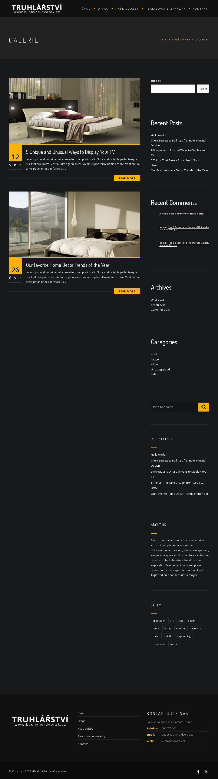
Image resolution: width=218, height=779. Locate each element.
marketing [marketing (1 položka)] (196, 628)
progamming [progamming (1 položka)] (183, 636)
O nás (103, 8)
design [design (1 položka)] (191, 620)
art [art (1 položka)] (172, 620)
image (155, 359)
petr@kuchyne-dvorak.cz (177, 734)
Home (166, 39)
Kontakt (200, 8)
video (154, 374)
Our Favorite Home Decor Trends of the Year (67, 265)
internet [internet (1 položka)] (181, 628)
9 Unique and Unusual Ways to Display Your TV (70, 152)
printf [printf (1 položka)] (168, 636)
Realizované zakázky (166, 8)
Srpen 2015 (158, 305)
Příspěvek (182, 39)
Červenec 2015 (160, 310)
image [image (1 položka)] (167, 628)
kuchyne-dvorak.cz (173, 741)
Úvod (86, 8)
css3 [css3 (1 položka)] (180, 620)
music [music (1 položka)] (156, 636)
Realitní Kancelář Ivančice (49, 771)
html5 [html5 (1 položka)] (156, 628)
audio (154, 354)
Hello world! (158, 135)
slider (154, 364)
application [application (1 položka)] (159, 620)
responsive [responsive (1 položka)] (159, 644)
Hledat (156, 81)
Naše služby (127, 8)
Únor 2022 (157, 300)
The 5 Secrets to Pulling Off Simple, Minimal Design (184, 228)
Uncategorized (160, 369)
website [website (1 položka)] (174, 644)
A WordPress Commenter (174, 213)
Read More (127, 178)
